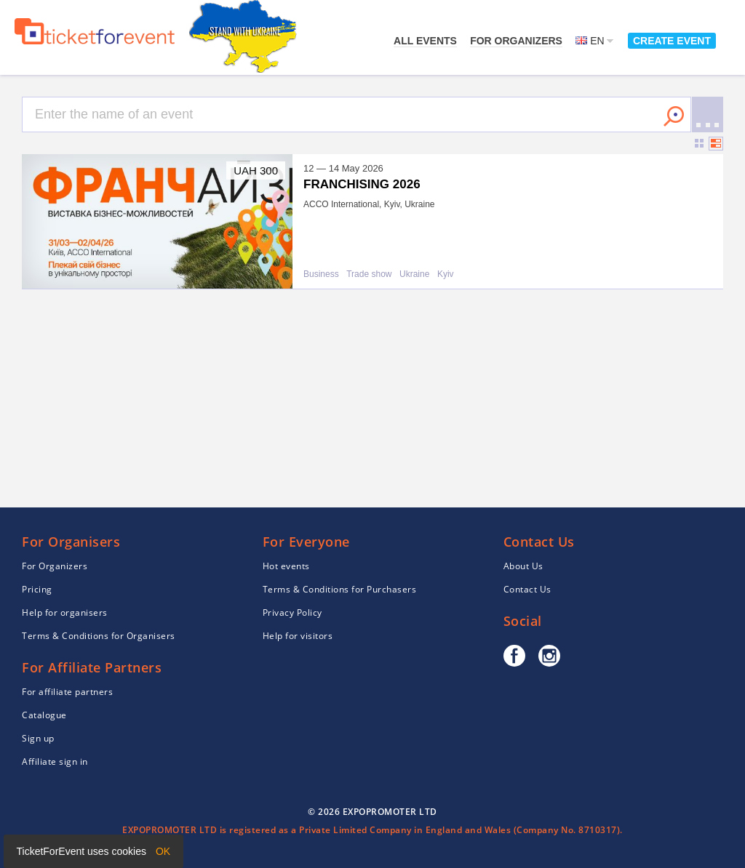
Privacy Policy (292, 612)
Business (321, 274)
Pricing (37, 589)
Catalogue (44, 715)
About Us (523, 566)
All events (425, 41)
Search (674, 116)
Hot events (286, 566)
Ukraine (414, 274)
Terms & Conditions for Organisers (98, 636)
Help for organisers (65, 612)
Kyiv (445, 274)
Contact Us (527, 589)
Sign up (38, 738)
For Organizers (516, 41)
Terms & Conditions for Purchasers (340, 589)
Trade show (368, 274)
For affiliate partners (67, 692)
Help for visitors (298, 636)
